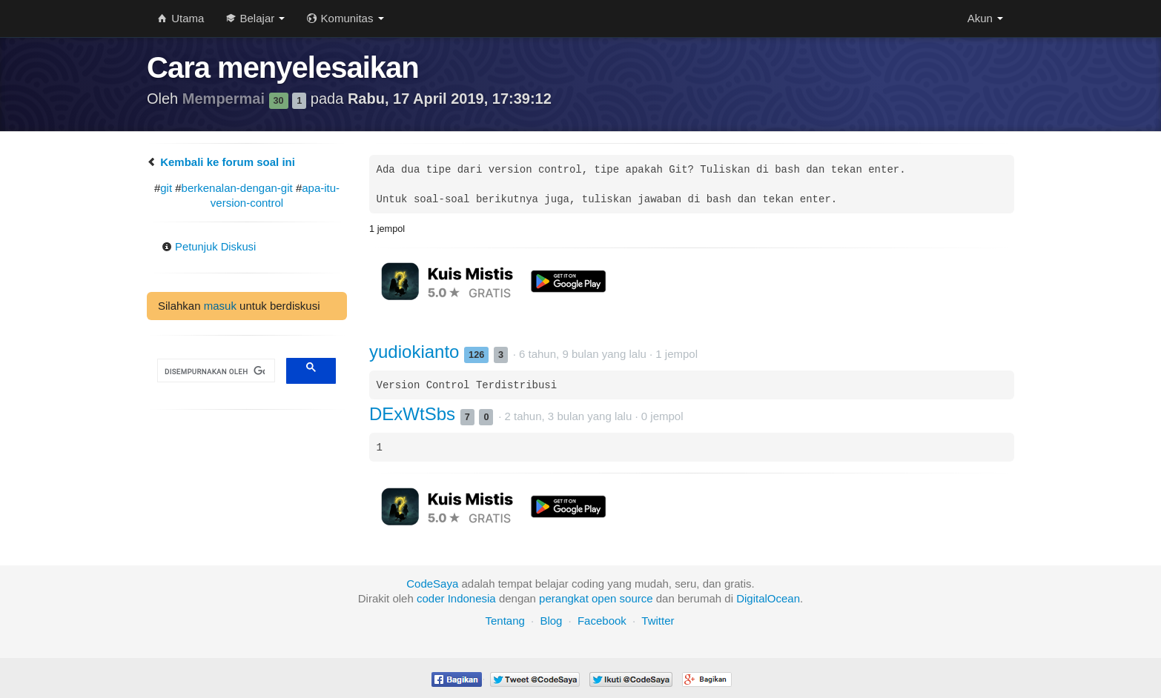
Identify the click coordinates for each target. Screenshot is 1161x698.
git (166, 188)
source (636, 598)
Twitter (657, 620)
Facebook (602, 620)
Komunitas (345, 18)
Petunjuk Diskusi (209, 247)
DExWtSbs (414, 414)
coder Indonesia (456, 598)
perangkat (564, 598)
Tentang (504, 620)
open (604, 598)
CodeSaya (432, 583)
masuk (220, 305)
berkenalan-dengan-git (237, 188)
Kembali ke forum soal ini (221, 162)
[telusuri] (215, 371)
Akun (985, 18)
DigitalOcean (768, 598)
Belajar (255, 18)
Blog (551, 620)
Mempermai (225, 98)
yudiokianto (416, 352)
